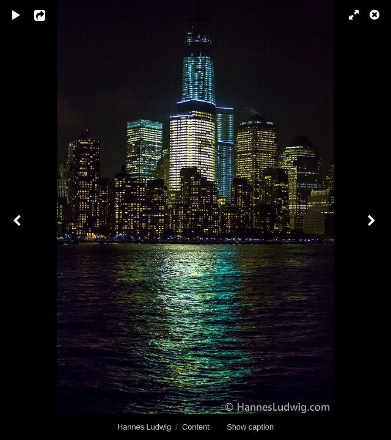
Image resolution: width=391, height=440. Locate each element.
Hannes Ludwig (144, 426)
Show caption (250, 426)
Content (196, 426)
